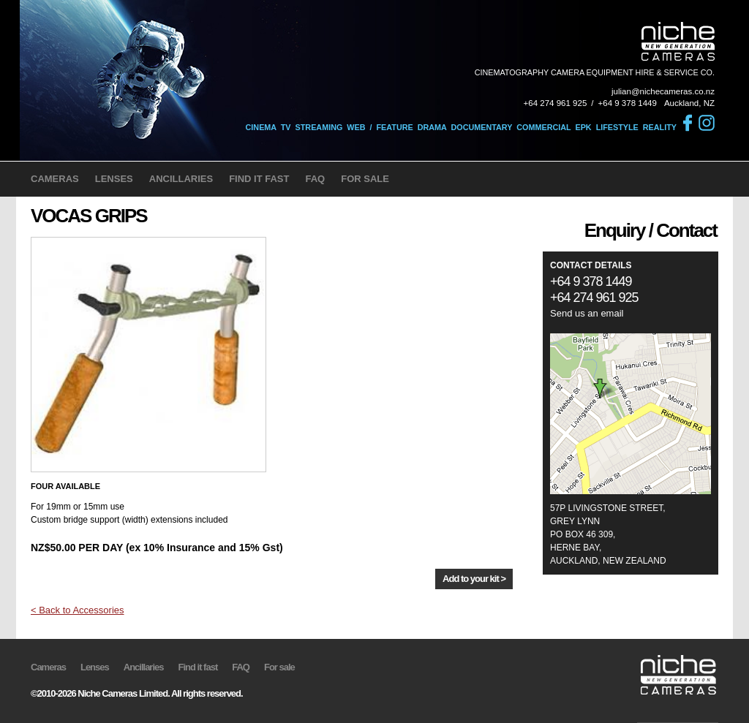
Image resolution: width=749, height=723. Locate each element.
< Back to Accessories (77, 610)
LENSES (114, 178)
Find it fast (198, 667)
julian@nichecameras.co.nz (663, 91)
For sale (279, 667)
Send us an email (586, 313)
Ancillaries (144, 667)
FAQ (315, 178)
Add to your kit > (474, 578)
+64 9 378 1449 (627, 103)
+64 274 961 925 (555, 103)
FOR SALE (365, 178)
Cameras (48, 667)
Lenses (94, 667)
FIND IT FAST (259, 178)
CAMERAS (55, 178)
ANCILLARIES (181, 178)
